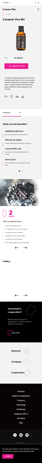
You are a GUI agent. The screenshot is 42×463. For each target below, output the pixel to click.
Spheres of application (21, 396)
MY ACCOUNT (35, 3)
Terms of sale (21, 442)
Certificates (21, 409)
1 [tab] (19, 170)
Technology (21, 405)
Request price (17, 65)
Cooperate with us (21, 414)
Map (21, 423)
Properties (6, 113)
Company (16, 362)
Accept (7, 456)
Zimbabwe (6, 2)
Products (7, 14)
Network (16, 351)
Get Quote (21, 418)
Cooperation (17, 372)
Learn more (13, 333)
